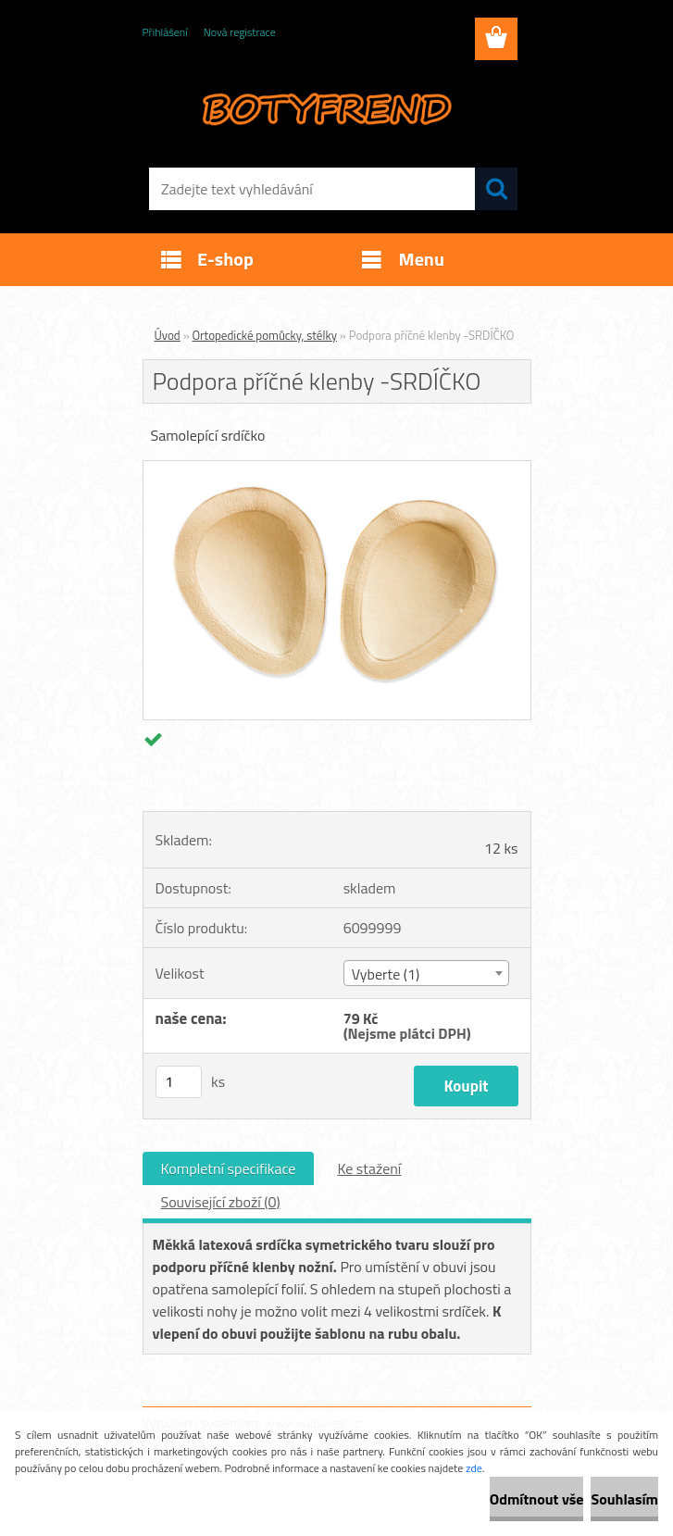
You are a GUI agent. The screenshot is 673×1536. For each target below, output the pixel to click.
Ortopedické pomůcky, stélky (265, 335)
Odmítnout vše (537, 1499)
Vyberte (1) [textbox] (386, 974)
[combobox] (426, 973)
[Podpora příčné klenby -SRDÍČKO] (336, 468)
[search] (496, 189)
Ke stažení (369, 1168)
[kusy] (179, 1082)
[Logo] (325, 107)
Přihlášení (165, 32)
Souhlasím (624, 1499)
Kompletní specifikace (228, 1168)
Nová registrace (240, 32)
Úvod (168, 335)
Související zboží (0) (220, 1202)
